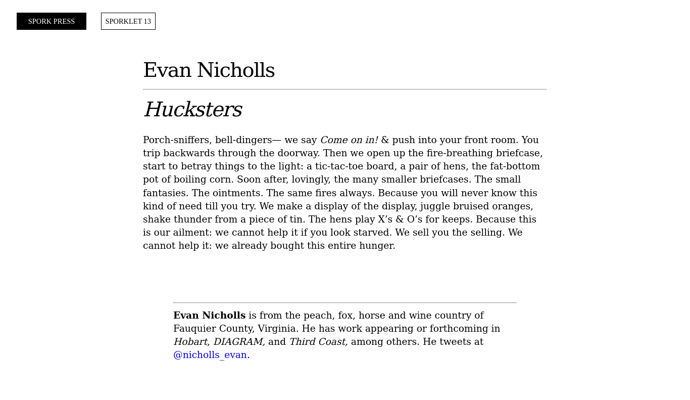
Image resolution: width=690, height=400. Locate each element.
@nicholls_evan (210, 354)
